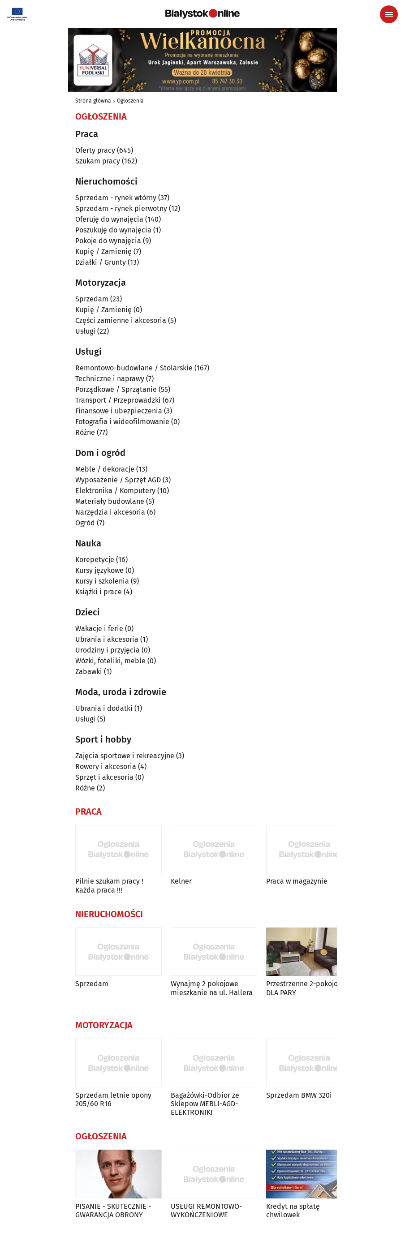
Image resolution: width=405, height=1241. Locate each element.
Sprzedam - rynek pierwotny (121, 208)
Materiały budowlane (109, 501)
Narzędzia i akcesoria (110, 512)
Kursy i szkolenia (102, 581)
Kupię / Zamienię (103, 251)
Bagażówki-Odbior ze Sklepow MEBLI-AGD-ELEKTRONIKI (205, 1103)
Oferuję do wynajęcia (109, 219)
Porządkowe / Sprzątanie (116, 389)
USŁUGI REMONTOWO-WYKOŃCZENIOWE (206, 1210)
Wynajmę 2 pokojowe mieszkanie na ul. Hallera (212, 987)
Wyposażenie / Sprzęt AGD (118, 480)
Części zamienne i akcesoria (120, 320)
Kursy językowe (99, 570)
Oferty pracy (95, 150)
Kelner (181, 881)
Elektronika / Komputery (115, 490)
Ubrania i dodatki (104, 708)
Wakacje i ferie (99, 628)
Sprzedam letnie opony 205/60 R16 (113, 1099)
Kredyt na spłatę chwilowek (293, 1210)
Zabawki (88, 671)
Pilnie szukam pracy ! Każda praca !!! (109, 885)
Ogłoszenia (130, 101)
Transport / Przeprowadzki (118, 400)
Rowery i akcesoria (105, 766)
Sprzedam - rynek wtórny (115, 197)
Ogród (85, 523)
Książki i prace (98, 592)
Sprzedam (91, 299)
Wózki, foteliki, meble (110, 661)
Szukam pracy (97, 161)
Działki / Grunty (100, 262)
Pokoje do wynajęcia (108, 240)
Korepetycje (94, 559)
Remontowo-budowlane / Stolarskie (134, 368)
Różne (85, 432)
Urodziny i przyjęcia (107, 650)
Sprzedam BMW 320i (299, 1095)
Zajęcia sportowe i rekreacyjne (124, 755)
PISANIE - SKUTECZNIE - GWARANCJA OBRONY (113, 1210)
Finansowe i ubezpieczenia (118, 411)
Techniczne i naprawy (109, 378)
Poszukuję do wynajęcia (113, 230)
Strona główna (93, 101)
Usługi (85, 331)
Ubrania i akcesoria (106, 639)
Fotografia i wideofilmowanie (122, 421)
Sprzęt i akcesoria (104, 777)
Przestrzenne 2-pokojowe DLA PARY (306, 987)
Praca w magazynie (296, 881)
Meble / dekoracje (104, 469)
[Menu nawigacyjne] (389, 14)
